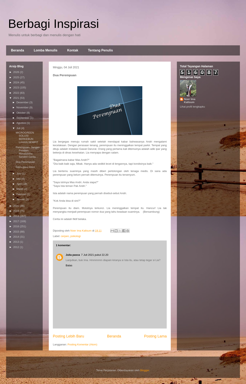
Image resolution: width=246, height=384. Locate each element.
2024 (16, 82)
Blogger (144, 370)
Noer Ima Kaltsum (189, 101)
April (19, 183)
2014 (16, 236)
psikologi (75, 236)
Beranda (17, 50)
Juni (19, 173)
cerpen (65, 236)
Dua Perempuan (25, 161)
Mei (19, 178)
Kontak (72, 50)
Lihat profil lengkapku (192, 106)
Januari (21, 199)
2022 (16, 92)
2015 (16, 231)
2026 (16, 72)
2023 (16, 87)
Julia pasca (73, 254)
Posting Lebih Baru (68, 336)
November (22, 107)
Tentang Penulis (100, 50)
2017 (16, 221)
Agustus (21, 122)
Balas (69, 265)
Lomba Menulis (45, 50)
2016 (16, 226)
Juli (18, 128)
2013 (16, 241)
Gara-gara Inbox (25, 167)
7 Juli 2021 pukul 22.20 (94, 254)
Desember (22, 102)
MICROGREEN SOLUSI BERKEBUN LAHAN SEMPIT (27, 137)
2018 (16, 216)
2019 (16, 210)
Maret (20, 188)
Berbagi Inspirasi (53, 23)
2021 (16, 97)
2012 (16, 247)
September (23, 117)
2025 (16, 77)
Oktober (21, 112)
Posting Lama (155, 336)
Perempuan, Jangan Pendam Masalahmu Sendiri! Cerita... (27, 152)
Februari (21, 194)
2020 (16, 205)
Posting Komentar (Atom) (82, 344)
